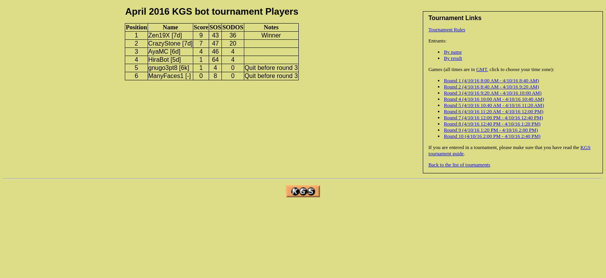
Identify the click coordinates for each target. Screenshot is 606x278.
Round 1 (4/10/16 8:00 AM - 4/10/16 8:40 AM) (491, 80)
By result (453, 58)
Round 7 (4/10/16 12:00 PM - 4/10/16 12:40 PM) (493, 117)
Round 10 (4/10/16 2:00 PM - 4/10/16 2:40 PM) (492, 136)
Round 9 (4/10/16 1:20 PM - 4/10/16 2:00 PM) (491, 130)
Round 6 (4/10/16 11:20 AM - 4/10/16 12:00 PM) (493, 111)
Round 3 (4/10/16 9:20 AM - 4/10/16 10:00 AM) (492, 93)
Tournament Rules (446, 29)
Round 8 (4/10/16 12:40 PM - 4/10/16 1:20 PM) (492, 124)
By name (453, 52)
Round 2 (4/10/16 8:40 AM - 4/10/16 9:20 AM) (491, 87)
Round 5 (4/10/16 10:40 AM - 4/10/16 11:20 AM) (494, 105)
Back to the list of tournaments (459, 165)
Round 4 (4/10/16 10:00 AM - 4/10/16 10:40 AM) (494, 99)
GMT (481, 69)
